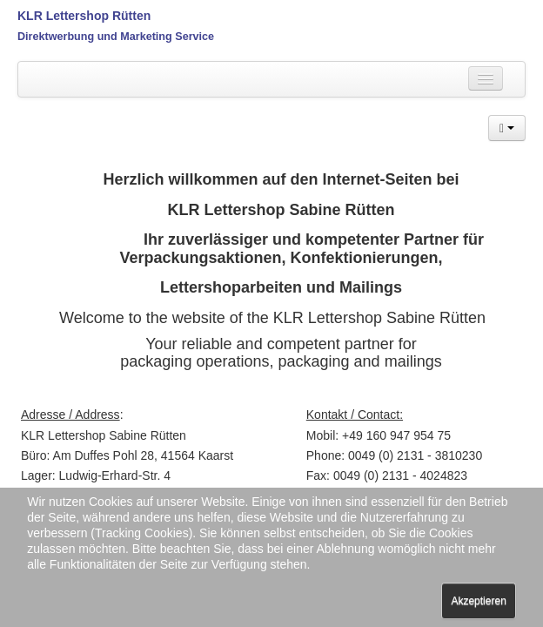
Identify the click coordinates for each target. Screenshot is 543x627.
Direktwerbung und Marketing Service (115, 36)
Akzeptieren (478, 601)
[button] (507, 128)
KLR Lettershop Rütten (84, 16)
